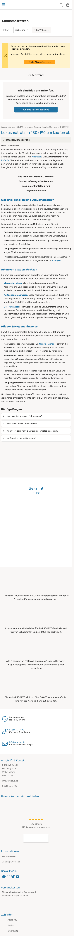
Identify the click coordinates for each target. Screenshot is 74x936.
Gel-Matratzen (11, 306)
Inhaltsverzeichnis (16, 140)
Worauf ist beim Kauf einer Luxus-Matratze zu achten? (30, 431)
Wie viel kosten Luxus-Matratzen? (20, 423)
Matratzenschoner (47, 344)
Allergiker (56, 260)
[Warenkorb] (68, 5)
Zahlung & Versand (11, 862)
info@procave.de (17, 742)
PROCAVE (6, 160)
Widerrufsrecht (9, 856)
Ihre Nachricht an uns (36, 109)
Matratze (36, 156)
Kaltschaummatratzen (16, 295)
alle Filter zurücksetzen (40, 62)
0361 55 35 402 (16, 730)
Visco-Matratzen (13, 283)
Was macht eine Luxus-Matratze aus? (22, 416)
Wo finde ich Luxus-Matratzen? (19, 438)
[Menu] (4, 4)
